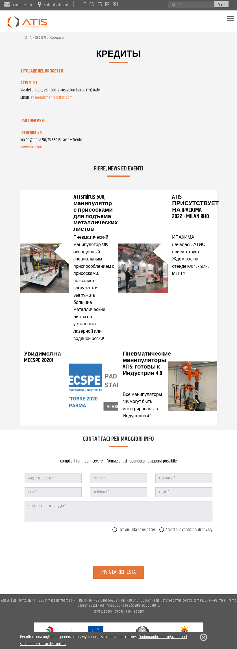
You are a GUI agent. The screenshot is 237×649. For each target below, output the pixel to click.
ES (99, 4)
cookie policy (135, 612)
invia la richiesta (118, 572)
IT (84, 4)
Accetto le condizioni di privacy (185, 530)
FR (107, 4)
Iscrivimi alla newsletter (133, 530)
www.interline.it (32, 147)
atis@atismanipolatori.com (52, 97)
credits (118, 612)
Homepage (39, 37)
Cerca (221, 4)
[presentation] (169, 551)
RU (115, 4)
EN (92, 4)
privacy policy (103, 612)
